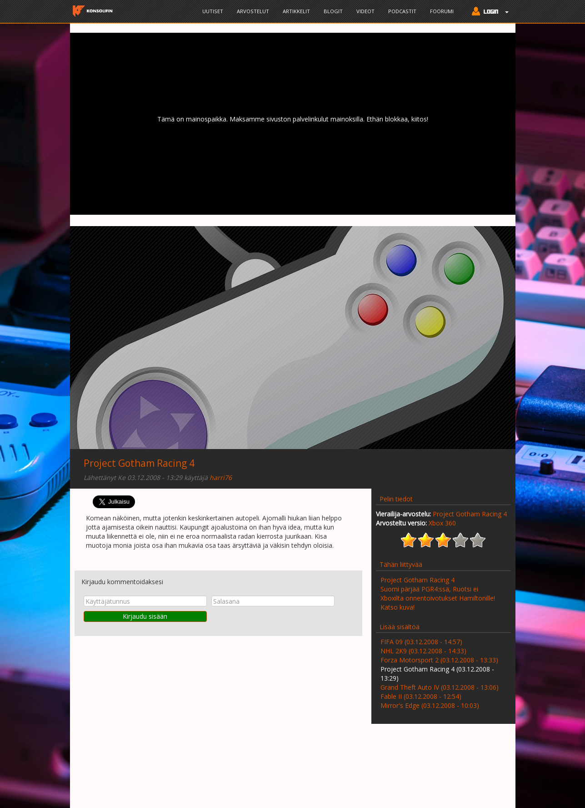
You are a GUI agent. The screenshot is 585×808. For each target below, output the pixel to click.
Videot (365, 11)
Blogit (333, 11)
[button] (487, 12)
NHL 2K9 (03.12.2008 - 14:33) (423, 650)
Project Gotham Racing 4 (139, 463)
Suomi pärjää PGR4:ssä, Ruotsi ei (429, 589)
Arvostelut (253, 11)
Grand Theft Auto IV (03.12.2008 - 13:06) (439, 687)
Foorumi (442, 11)
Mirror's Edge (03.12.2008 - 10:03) (429, 705)
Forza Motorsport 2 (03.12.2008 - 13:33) (439, 660)
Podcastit (402, 11)
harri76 (221, 477)
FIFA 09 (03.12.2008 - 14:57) (421, 641)
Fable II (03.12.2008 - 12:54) (420, 696)
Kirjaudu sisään (145, 616)
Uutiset (212, 11)
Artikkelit (296, 11)
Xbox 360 (442, 523)
